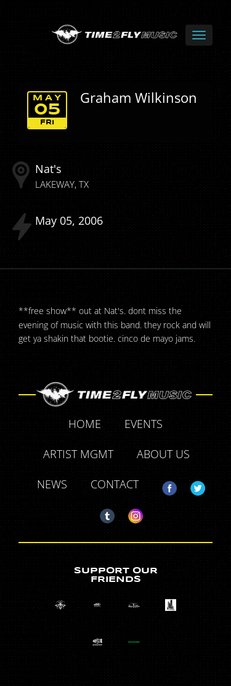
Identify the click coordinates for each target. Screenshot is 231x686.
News (52, 484)
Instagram (130, 513)
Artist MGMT (78, 453)
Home (84, 423)
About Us (163, 453)
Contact (115, 484)
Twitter (192, 486)
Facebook (164, 486)
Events (143, 423)
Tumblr (102, 513)
